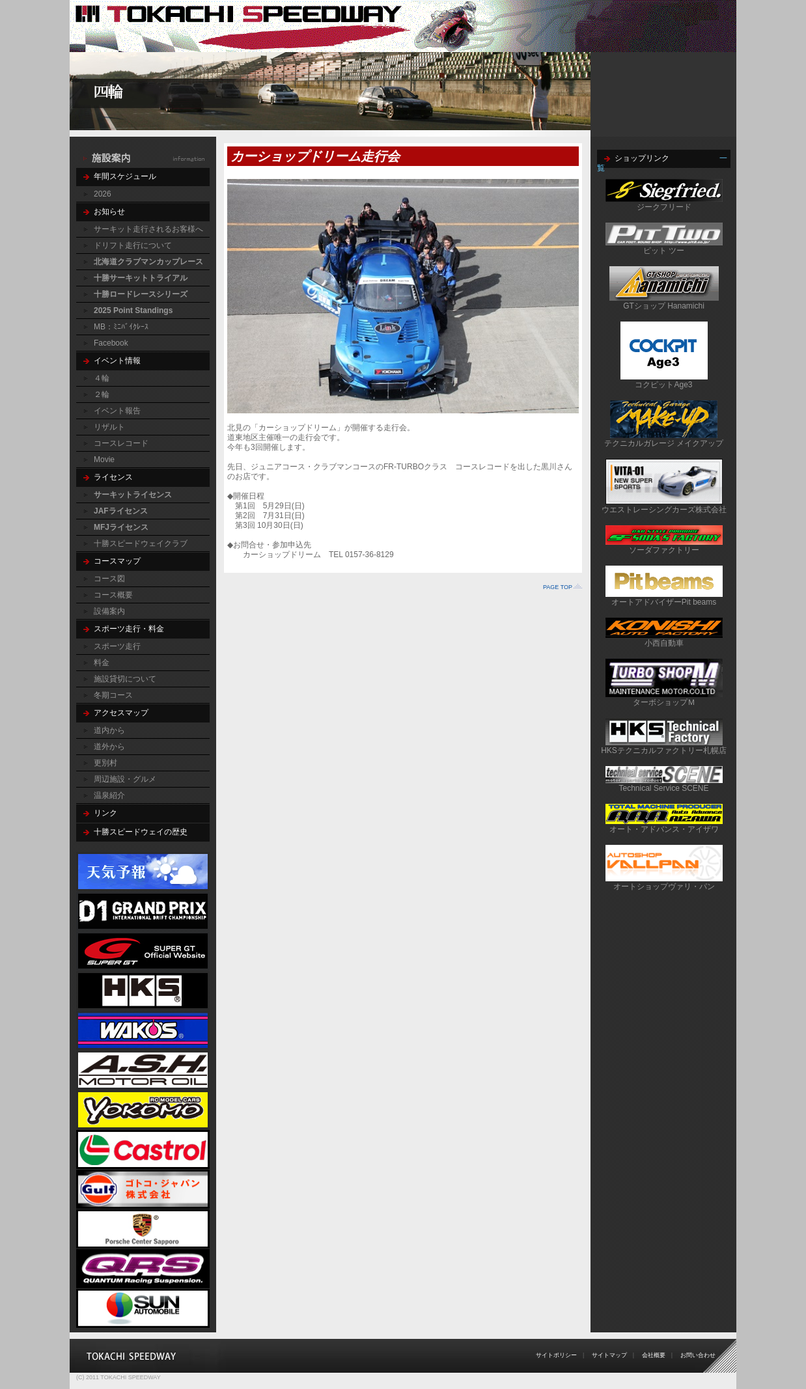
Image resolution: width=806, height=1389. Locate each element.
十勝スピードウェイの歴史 (141, 831)
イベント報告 (117, 410)
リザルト (109, 427)
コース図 (109, 578)
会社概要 (653, 1355)
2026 (102, 194)
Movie (104, 459)
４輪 (101, 378)
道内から (109, 730)
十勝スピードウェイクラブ (141, 543)
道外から (109, 746)
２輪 (101, 394)
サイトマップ (609, 1355)
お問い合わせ (698, 1355)
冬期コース (113, 695)
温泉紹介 (109, 795)
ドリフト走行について (133, 245)
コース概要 (113, 594)
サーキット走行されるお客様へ (148, 229)
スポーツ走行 (117, 646)
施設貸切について (125, 678)
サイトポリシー (556, 1355)
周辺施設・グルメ (125, 779)
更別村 (105, 762)
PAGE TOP (557, 587)
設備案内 (109, 611)
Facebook (111, 343)
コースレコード (121, 443)
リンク (105, 813)
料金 (101, 662)
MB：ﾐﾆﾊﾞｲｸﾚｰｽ (121, 326)
